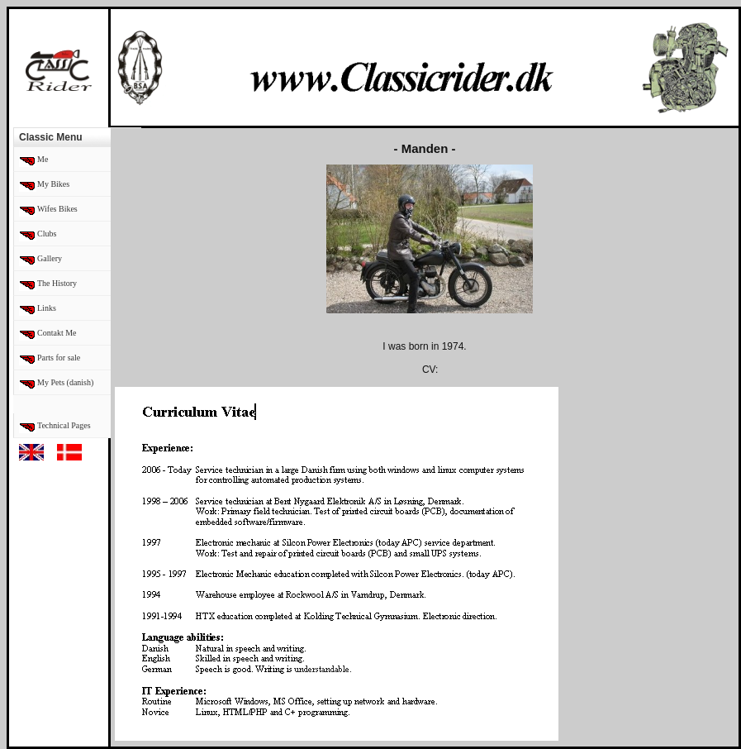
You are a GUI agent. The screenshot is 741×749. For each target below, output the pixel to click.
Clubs (46, 233)
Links (46, 307)
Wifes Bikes (57, 208)
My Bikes (53, 183)
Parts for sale (58, 357)
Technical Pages (64, 425)
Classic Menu (51, 137)
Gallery (49, 258)
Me (42, 159)
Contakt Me (57, 332)
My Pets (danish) (65, 382)
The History (57, 283)
